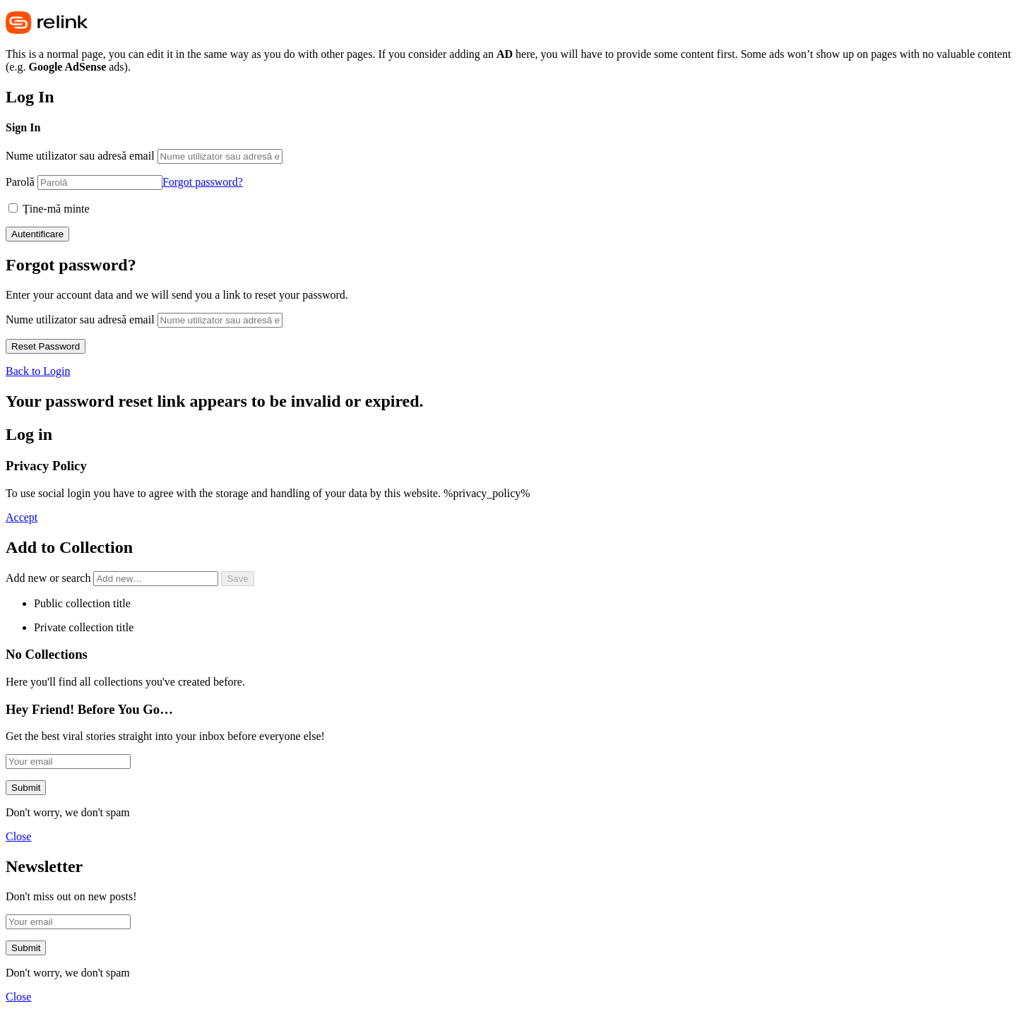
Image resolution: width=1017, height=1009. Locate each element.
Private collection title (83, 627)
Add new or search (113, 578)
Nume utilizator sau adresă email (80, 156)
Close (18, 836)
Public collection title (82, 603)
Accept (21, 517)
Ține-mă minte (49, 209)
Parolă (20, 182)
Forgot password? (202, 182)
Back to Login (38, 371)
